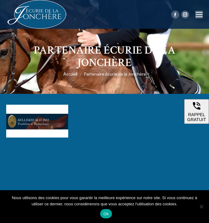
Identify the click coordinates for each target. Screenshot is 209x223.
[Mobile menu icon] (199, 14)
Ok (106, 214)
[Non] (201, 206)
